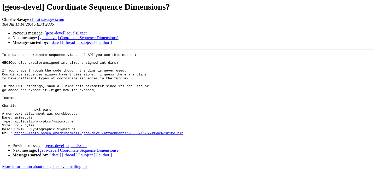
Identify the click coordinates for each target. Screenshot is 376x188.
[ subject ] (87, 42)
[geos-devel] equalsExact (66, 33)
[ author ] (104, 42)
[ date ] (55, 42)
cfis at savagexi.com (47, 19)
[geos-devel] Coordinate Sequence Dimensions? (78, 38)
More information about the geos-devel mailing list (44, 183)
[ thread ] (70, 42)
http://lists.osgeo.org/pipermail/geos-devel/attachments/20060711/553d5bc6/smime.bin (98, 149)
